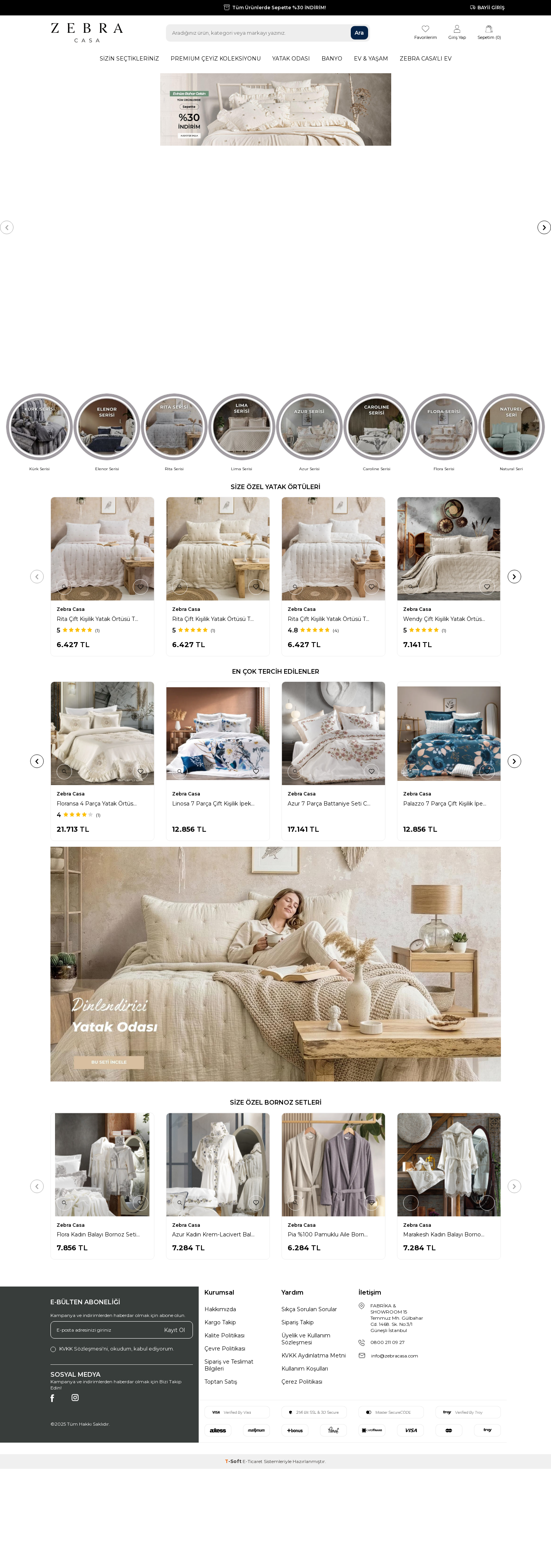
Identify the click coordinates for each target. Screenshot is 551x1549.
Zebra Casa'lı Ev (426, 58)
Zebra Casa (71, 473)
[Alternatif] (275, 828)
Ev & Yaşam (371, 58)
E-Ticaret (253, 1325)
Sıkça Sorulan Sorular (309, 1173)
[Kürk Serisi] (39, 296)
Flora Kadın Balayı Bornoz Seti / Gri (101, 1098)
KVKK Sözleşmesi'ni (83, 1212)
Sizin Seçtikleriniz (129, 58)
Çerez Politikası (301, 1245)
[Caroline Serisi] (376, 296)
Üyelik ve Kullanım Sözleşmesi (305, 1203)
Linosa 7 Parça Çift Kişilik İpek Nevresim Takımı (447, 667)
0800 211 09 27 (387, 1206)
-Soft (234, 1325)
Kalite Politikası (224, 1199)
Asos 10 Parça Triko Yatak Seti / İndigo (101, 667)
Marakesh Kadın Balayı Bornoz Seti (447, 1098)
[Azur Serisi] (309, 296)
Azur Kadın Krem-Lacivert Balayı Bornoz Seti (216, 1098)
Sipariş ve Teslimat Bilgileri (228, 1229)
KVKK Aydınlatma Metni (313, 1219)
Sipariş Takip (297, 1186)
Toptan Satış (220, 1245)
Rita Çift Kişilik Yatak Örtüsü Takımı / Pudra (101, 482)
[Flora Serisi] (444, 296)
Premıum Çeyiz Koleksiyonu (216, 58)
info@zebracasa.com (394, 1220)
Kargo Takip (220, 1186)
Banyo (332, 58)
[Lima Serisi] (241, 296)
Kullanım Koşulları (304, 1232)
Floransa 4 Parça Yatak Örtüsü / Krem (332, 667)
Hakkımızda (220, 1173)
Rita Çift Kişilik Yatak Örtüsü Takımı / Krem (332, 482)
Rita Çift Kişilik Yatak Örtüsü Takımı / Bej (216, 482)
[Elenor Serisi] (107, 296)
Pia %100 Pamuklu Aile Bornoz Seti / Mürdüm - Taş (332, 1098)
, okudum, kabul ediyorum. (112, 1212)
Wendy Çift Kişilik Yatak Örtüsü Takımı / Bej (447, 482)
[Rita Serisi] (174, 296)
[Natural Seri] (511, 296)
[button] (6, 159)
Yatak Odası (291, 58)
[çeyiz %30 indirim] (275, 159)
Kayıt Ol (174, 1193)
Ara (359, 32)
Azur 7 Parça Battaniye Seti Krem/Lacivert (216, 667)
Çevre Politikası (224, 1212)
